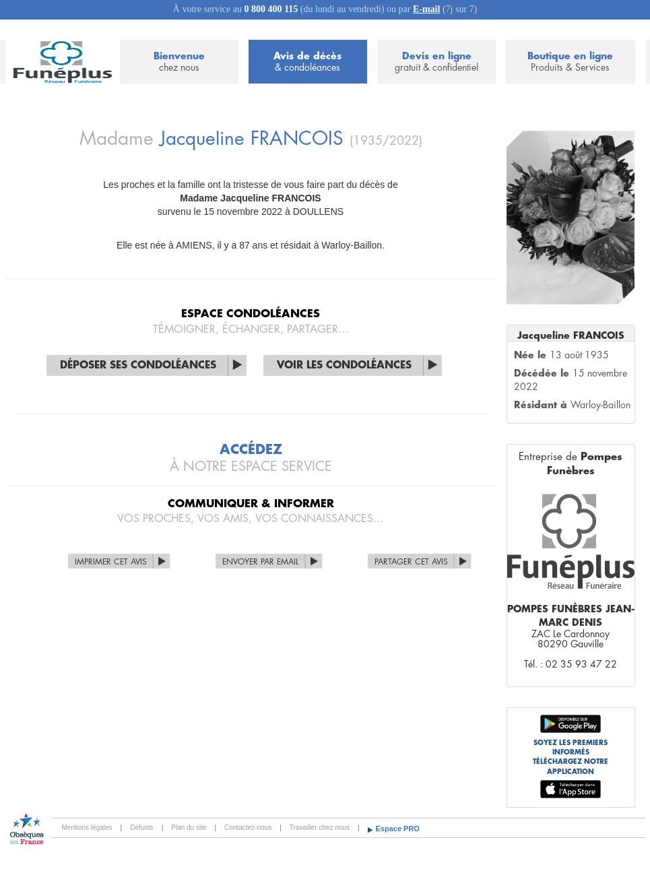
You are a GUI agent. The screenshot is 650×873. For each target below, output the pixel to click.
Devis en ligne (436, 62)
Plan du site (188, 827)
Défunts (141, 827)
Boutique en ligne (570, 62)
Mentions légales (87, 827)
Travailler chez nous (320, 827)
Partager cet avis (411, 562)
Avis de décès (308, 62)
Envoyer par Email (260, 562)
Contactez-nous (247, 827)
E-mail (426, 9)
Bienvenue (179, 62)
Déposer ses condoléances (138, 365)
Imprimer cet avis (111, 562)
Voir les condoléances (344, 365)
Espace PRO (398, 829)
